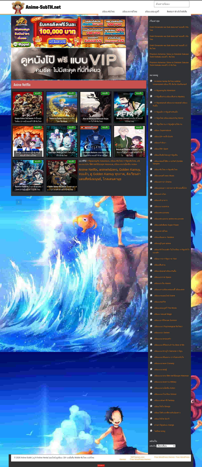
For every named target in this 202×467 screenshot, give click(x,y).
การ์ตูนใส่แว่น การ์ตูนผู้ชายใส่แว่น (168, 124)
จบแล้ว (83, 174)
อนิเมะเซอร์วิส (160, 302)
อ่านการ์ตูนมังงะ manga (164, 425)
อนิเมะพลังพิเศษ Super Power (166, 225)
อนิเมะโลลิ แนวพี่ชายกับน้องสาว (167, 413)
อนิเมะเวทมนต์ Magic (163, 314)
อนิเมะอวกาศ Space (162, 277)
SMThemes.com (137, 457)
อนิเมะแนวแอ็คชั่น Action (164, 388)
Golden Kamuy (129, 169)
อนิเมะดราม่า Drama (162, 182)
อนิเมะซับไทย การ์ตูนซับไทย (165, 169)
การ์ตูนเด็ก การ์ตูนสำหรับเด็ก (166, 112)
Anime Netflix (88, 169)
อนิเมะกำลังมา (160, 143)
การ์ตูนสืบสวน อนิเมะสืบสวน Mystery (169, 97)
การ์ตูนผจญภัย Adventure (164, 90)
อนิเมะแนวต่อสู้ (160, 369)
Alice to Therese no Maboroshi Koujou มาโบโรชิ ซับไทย (95, 120)
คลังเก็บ (153, 446)
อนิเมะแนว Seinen (162, 333)
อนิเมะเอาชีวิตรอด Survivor (165, 320)
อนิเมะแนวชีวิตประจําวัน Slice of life (169, 345)
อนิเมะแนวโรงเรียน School (165, 394)
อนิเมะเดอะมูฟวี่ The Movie (165, 308)
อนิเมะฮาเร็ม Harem (162, 283)
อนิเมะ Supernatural (162, 130)
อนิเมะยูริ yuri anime (162, 243)
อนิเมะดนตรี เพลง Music (164, 176)
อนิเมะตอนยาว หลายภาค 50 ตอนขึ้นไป (170, 188)
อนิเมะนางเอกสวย (161, 206)
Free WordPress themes (164, 457)
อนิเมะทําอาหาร (160, 200)
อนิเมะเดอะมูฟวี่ (152, 11)
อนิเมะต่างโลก (160, 194)
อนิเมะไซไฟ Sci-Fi (161, 419)
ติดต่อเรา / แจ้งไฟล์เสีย (177, 11)
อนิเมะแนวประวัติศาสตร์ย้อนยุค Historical (171, 376)
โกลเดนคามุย (112, 179)
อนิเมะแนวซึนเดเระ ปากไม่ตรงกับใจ (169, 357)
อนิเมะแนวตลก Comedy (164, 363)
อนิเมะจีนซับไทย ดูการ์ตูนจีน (166, 155)
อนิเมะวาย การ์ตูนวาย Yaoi (165, 259)
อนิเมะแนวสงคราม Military (165, 382)
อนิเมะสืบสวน (159, 265)
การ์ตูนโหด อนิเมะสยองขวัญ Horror (168, 118)
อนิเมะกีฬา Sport (161, 149)
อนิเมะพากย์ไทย (129, 11)
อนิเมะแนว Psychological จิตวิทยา (168, 326)
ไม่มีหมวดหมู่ (159, 431)
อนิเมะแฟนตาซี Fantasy (164, 400)
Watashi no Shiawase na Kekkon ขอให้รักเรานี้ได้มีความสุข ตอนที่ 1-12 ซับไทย (129, 152)
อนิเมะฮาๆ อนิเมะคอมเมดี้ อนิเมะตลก (169, 289)
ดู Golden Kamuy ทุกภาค (107, 174)
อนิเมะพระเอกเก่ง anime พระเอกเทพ (169, 219)
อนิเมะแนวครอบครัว (162, 339)
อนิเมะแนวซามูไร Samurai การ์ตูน (168, 351)
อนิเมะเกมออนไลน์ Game (164, 296)
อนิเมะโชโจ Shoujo (162, 406)
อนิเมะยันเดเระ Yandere (164, 237)
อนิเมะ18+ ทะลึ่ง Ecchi (163, 136)
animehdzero (108, 169)
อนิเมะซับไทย (108, 11)
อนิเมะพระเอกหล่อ (161, 213)
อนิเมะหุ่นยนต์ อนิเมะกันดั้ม (165, 271)
